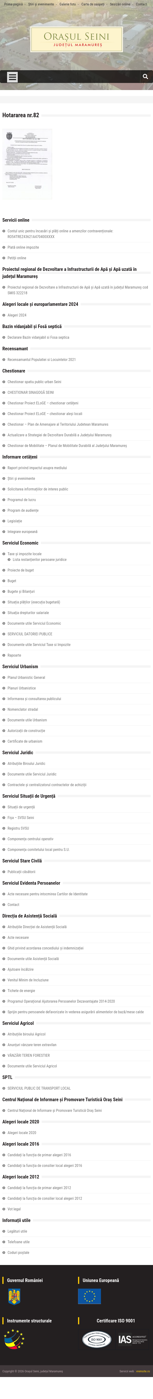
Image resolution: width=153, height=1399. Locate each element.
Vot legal (14, 1209)
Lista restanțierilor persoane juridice (40, 559)
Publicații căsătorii (21, 872)
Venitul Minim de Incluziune (28, 980)
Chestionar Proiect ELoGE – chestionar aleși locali (45, 413)
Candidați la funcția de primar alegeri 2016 (39, 1155)
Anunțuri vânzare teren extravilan (32, 1045)
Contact (141, 4)
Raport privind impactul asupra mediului (37, 468)
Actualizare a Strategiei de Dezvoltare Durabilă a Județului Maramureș (60, 435)
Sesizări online (120, 4)
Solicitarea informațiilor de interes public (38, 489)
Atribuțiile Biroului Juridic (26, 763)
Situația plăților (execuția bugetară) (34, 602)
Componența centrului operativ (30, 839)
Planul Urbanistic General (26, 677)
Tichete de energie (21, 990)
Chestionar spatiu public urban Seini (34, 382)
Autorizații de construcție (26, 730)
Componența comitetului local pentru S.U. (39, 849)
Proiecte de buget (21, 570)
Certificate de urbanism (25, 741)
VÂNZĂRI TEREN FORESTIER (29, 1055)
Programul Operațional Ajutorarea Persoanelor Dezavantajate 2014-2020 (61, 1001)
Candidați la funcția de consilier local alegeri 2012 (45, 1198)
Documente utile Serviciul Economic (34, 623)
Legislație (15, 521)
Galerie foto (68, 4)
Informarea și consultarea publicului (34, 699)
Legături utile (17, 1231)
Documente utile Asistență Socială (33, 959)
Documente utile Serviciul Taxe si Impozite (39, 644)
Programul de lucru (22, 500)
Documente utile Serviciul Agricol (32, 1066)
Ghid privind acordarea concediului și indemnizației (45, 948)
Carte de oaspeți (92, 4)
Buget (12, 581)
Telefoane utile (19, 1242)
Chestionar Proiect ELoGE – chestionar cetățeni (43, 403)
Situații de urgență (21, 807)
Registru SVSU (18, 828)
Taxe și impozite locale (25, 554)
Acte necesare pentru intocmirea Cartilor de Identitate (47, 894)
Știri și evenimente (41, 4)
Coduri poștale (18, 1252)
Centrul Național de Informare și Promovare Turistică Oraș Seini (55, 1110)
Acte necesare (18, 937)
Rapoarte (14, 655)
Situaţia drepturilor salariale (28, 613)
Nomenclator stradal (23, 709)
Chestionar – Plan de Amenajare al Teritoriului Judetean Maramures (58, 424)
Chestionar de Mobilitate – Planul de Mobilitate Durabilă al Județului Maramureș (67, 445)
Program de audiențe (23, 510)
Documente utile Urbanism (27, 720)
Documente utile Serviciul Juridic (32, 774)
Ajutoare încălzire (21, 969)
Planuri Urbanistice (22, 688)
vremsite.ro (143, 1371)
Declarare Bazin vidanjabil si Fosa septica (38, 337)
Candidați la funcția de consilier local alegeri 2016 (45, 1165)
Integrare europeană (22, 531)
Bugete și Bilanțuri (21, 591)
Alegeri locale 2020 (22, 1132)
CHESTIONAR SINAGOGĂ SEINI (31, 392)
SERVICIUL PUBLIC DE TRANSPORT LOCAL (39, 1088)
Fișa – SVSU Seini (21, 817)
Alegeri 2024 (17, 315)
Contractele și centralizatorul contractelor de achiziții (47, 785)
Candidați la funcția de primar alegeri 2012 (39, 1188)
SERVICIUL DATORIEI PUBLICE (30, 634)
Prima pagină (13, 4)
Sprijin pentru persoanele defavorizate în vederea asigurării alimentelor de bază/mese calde (76, 1012)
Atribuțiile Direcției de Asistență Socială (37, 927)
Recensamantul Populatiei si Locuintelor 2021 (42, 359)
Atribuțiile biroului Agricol (26, 1034)
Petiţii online (17, 258)
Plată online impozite (23, 247)
